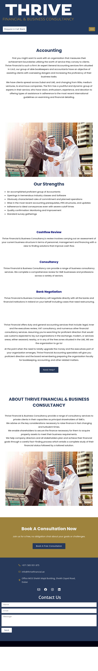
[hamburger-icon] (92, 29)
